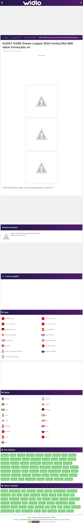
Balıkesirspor (16, 471)
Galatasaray (4, 455)
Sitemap (34, 517)
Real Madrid (48, 491)
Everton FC (24, 499)
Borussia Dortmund (59, 491)
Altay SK (66, 467)
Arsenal (19, 495)
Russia (45, 431)
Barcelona (4, 491)
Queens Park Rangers (7, 511)
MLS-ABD (6, 346)
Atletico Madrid (5, 495)
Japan (4, 420)
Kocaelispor (24, 467)
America (5, 399)
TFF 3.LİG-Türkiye (48, 324)
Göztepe (64, 455)
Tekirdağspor (5, 479)
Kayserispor (4, 459)
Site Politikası (46, 517)
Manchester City (71, 491)
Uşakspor (14, 479)
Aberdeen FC (5, 503)
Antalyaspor (56, 455)
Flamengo (14, 507)
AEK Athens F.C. (74, 499)
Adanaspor (46, 459)
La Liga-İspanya (48, 329)
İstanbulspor (68, 479)
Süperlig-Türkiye (7, 318)
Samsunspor (63, 475)
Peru (45, 426)
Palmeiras (32, 499)
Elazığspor (44, 471)
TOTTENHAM (63, 499)
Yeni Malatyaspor (47, 463)
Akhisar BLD (4, 463)
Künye (29, 517)
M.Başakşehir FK (15, 459)
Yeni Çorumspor (30, 479)
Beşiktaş (13, 455)
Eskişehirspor (67, 463)
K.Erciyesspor (5, 475)
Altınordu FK (74, 467)
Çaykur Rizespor (35, 459)
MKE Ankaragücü (35, 463)
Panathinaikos (76, 507)
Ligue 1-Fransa (47, 335)
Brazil (4, 404)
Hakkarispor (66, 471)
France (5, 409)
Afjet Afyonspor (56, 467)
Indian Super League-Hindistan (11, 351)
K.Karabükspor (16, 475)
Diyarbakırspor (34, 471)
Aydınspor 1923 (5, 471)
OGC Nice (66, 507)
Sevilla (18, 511)
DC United (4, 499)
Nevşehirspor (36, 475)
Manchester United (15, 491)
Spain (4, 437)
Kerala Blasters (35, 495)
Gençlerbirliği (24, 463)
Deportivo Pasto (14, 499)
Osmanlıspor (71, 459)
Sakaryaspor (54, 475)
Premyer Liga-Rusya (49, 351)
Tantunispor (73, 475)
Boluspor (25, 471)
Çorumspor (49, 479)
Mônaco (53, 507)
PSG (23, 491)
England (46, 404)
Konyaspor (63, 459)
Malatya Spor (34, 467)
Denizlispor (25, 459)
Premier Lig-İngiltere (8, 335)
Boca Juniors (33, 503)
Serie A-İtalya (6, 340)
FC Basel (71, 503)
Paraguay (5, 426)
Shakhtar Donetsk (27, 511)
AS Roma (66, 495)
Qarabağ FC (46, 499)
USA (4, 442)
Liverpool (44, 495)
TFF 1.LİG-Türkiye (48, 318)
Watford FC (62, 511)
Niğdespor (45, 475)
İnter (13, 495)
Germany (46, 409)
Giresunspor (15, 467)
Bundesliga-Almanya (8, 329)
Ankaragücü (58, 463)
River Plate (53, 495)
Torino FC (37, 511)
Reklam (40, 517)
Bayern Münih (31, 491)
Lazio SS (30, 507)
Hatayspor (74, 471)
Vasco (44, 511)
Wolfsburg (70, 511)
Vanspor (21, 479)
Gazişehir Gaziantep (54, 471)
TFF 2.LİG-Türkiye (8, 324)
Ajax (72, 495)
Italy (44, 415)
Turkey (45, 437)
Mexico (45, 420)
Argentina (46, 399)
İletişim (53, 517)
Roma (59, 495)
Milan (47, 507)
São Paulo (55, 499)
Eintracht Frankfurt (61, 503)
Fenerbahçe (21, 455)
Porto (39, 499)
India (4, 415)
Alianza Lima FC (15, 503)
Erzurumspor (14, 463)
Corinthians (50, 503)
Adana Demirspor (45, 467)
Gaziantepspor (5, 467)
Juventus (40, 491)
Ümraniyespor (59, 479)
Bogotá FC (42, 503)
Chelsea (26, 495)
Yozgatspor (40, 479)
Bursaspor (54, 459)
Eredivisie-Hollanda (49, 340)
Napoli (60, 507)
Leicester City (39, 507)
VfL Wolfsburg (52, 511)
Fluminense (22, 507)
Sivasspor (48, 455)
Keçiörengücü (26, 475)
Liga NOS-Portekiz (48, 346)
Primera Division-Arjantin (10, 356)
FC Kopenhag (5, 507)
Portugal (5, 431)
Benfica (25, 503)
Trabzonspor (30, 455)
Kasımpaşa (72, 455)
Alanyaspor (39, 455)
